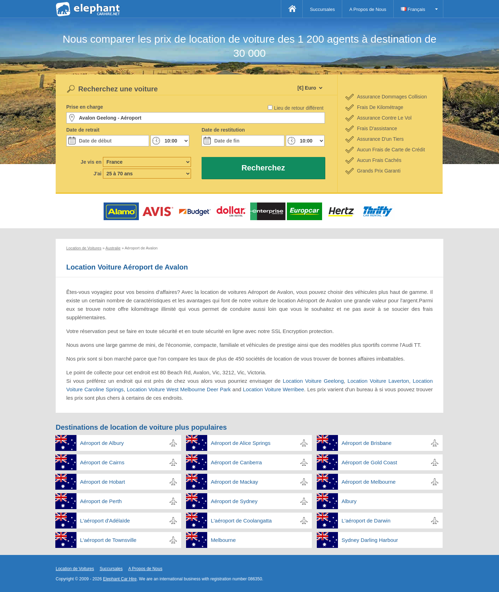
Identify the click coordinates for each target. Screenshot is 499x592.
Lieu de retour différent (299, 108)
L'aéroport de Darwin (365, 521)
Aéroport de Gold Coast (369, 462)
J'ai (97, 173)
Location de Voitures (75, 568)
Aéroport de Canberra (236, 462)
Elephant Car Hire (119, 578)
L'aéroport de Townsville (108, 540)
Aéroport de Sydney (234, 501)
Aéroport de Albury (102, 443)
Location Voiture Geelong (313, 381)
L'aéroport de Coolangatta (241, 521)
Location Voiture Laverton (378, 381)
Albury (349, 501)
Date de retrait (82, 130)
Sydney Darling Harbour (369, 540)
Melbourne (223, 540)
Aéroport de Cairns (102, 462)
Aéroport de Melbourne (368, 482)
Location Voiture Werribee (273, 389)
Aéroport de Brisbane (366, 443)
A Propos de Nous (367, 9)
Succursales (322, 9)
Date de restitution (223, 130)
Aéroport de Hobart (102, 482)
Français (413, 9)
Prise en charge (84, 107)
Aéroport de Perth (101, 501)
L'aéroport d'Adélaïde (105, 521)
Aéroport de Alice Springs (240, 443)
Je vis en (91, 162)
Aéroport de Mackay (234, 482)
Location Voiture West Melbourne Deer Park (179, 389)
